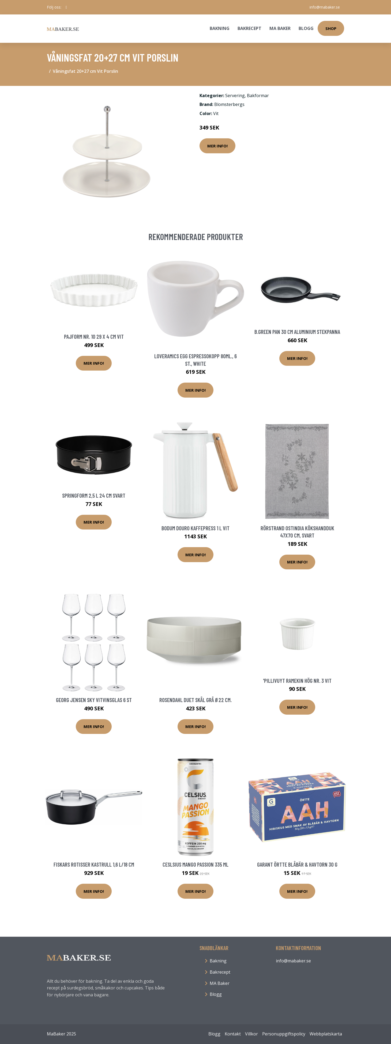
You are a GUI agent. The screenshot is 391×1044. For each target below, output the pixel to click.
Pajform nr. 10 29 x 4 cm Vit (94, 336)
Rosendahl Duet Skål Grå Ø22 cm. (195, 699)
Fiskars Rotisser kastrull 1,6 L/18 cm (94, 864)
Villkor (251, 1034)
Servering (235, 95)
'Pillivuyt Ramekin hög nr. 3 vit (297, 680)
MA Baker (280, 28)
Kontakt (233, 1034)
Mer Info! (217, 145)
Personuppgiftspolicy (283, 1034)
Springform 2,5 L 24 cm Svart (93, 495)
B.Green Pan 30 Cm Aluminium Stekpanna (297, 331)
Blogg (306, 28)
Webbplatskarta (326, 1034)
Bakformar (258, 95)
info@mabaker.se (325, 7)
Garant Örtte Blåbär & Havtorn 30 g (297, 864)
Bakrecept (249, 28)
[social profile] (66, 7)
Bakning (220, 28)
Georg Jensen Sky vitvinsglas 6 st (94, 699)
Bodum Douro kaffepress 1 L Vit (195, 528)
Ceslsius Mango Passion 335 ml (195, 864)
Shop (330, 28)
